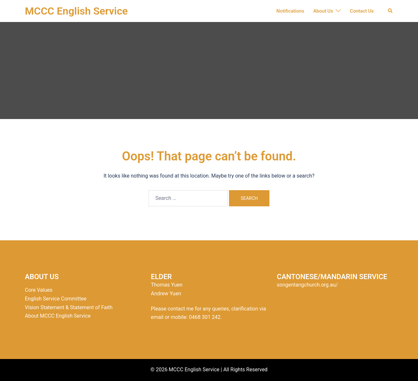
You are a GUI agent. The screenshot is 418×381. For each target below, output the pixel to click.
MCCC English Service (76, 11)
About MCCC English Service (58, 316)
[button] (390, 11)
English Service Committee (56, 299)
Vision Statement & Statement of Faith (68, 307)
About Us (323, 11)
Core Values (38, 290)
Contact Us (362, 11)
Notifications (290, 11)
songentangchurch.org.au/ (307, 285)
